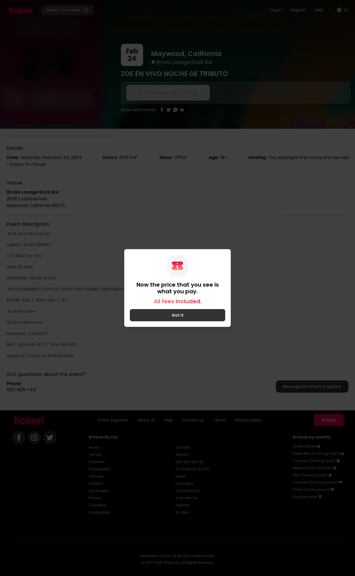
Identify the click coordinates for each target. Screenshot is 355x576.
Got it (178, 315)
